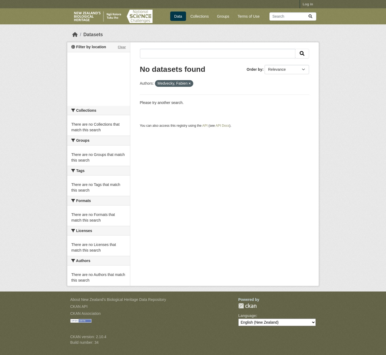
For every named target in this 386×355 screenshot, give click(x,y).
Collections (199, 16)
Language (247, 315)
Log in (308, 4)
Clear (122, 47)
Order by (254, 69)
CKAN (247, 306)
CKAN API (79, 306)
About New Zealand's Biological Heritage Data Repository (118, 299)
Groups (223, 16)
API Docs (222, 126)
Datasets (93, 34)
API (205, 126)
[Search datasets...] (292, 16)
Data (178, 16)
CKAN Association (85, 313)
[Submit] (310, 16)
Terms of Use (248, 16)
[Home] (75, 34)
